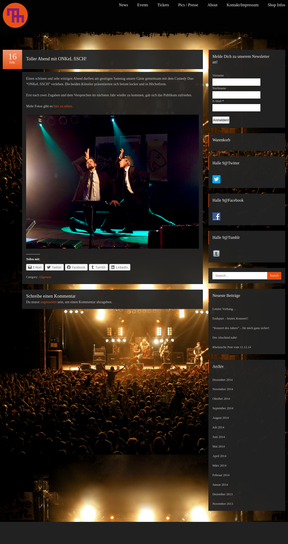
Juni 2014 (218, 437)
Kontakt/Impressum (243, 5)
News (123, 5)
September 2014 (222, 408)
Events (142, 5)
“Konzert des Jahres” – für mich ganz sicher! (240, 328)
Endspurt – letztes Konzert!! (230, 318)
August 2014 (220, 418)
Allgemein (45, 277)
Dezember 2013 (222, 494)
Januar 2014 (220, 484)
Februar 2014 (220, 475)
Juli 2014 (218, 427)
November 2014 (222, 389)
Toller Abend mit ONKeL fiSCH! (56, 58)
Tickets (163, 5)
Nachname (219, 88)
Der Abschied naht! (224, 337)
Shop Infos (276, 5)
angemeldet (48, 302)
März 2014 (219, 465)
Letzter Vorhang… (224, 309)
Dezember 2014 (222, 380)
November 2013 (222, 504)
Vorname (218, 75)
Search (274, 275)
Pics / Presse (188, 5)
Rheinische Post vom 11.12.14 (231, 347)
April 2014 (219, 456)
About (212, 5)
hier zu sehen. (63, 106)
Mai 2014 (218, 446)
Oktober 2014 (221, 398)
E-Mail (218, 101)
